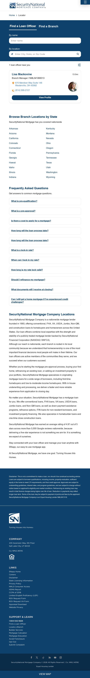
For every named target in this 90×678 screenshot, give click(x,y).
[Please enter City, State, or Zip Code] (45, 54)
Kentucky (50, 129)
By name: (13, 35)
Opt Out (12, 642)
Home (12, 15)
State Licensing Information (21, 581)
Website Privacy (16, 607)
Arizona (12, 134)
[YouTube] (55, 658)
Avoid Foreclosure (17, 639)
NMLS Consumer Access (19, 587)
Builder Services (16, 630)
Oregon (49, 148)
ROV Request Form (17, 598)
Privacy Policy (15, 584)
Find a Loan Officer (17, 624)
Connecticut (14, 148)
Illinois (12, 172)
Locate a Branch (16, 627)
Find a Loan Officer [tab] (23, 26)
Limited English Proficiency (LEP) (23, 595)
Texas (49, 163)
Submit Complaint (17, 645)
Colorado (13, 143)
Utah (48, 168)
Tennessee (51, 158)
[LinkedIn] (50, 658)
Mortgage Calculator (18, 633)
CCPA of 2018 (15, 592)
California (13, 138)
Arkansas (13, 129)
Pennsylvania (52, 153)
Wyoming (50, 177)
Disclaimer (13, 578)
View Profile (45, 98)
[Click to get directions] (27, 84)
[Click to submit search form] (78, 54)
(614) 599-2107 (22, 90)
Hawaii (12, 163)
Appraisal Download (18, 604)
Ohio (48, 143)
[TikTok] (43, 658)
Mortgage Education (18, 636)
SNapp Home (15, 572)
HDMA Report (15, 590)
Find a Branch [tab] (48, 26)
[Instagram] (61, 658)
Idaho (11, 168)
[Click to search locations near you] (12, 54)
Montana (50, 134)
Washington (51, 172)
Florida (12, 153)
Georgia (13, 158)
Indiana (12, 177)
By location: (14, 49)
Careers (12, 575)
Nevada (50, 138)
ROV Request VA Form (19, 601)
